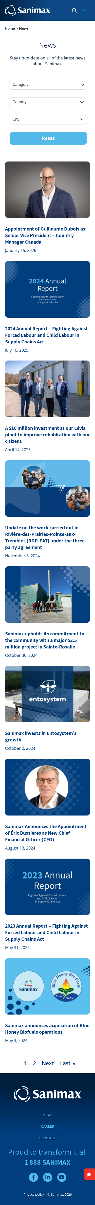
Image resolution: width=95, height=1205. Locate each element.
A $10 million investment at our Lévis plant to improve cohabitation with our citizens (47, 434)
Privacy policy (34, 1194)
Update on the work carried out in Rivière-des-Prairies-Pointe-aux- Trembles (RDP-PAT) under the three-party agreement (45, 537)
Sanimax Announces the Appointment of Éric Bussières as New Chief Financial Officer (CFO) (46, 833)
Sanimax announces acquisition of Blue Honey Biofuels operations (47, 1028)
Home (10, 28)
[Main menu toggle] (84, 10)
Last (65, 1063)
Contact (47, 1137)
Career (47, 1126)
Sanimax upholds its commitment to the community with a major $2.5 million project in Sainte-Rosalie (44, 640)
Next (48, 1063)
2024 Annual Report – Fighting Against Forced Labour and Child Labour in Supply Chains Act (46, 335)
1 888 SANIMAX (47, 1162)
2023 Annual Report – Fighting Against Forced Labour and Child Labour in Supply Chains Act (46, 932)
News (48, 1115)
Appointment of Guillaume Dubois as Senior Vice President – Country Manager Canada (45, 235)
